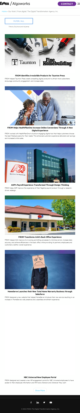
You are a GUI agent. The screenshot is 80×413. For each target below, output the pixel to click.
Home (4, 11)
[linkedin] (37, 402)
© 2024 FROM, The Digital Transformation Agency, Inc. (40, 409)
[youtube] (50, 402)
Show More (40, 390)
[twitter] (44, 402)
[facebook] (31, 402)
